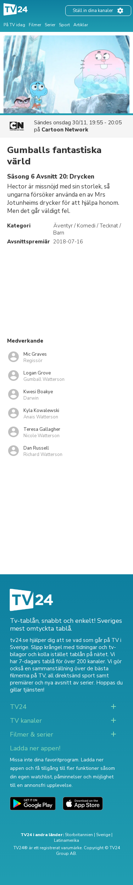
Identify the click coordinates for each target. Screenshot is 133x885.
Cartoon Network (64, 129)
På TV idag (14, 25)
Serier (50, 25)
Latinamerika (66, 840)
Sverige (103, 835)
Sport (64, 25)
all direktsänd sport (71, 675)
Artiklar (80, 25)
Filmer (35, 25)
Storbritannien (79, 835)
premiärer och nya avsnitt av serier (52, 682)
